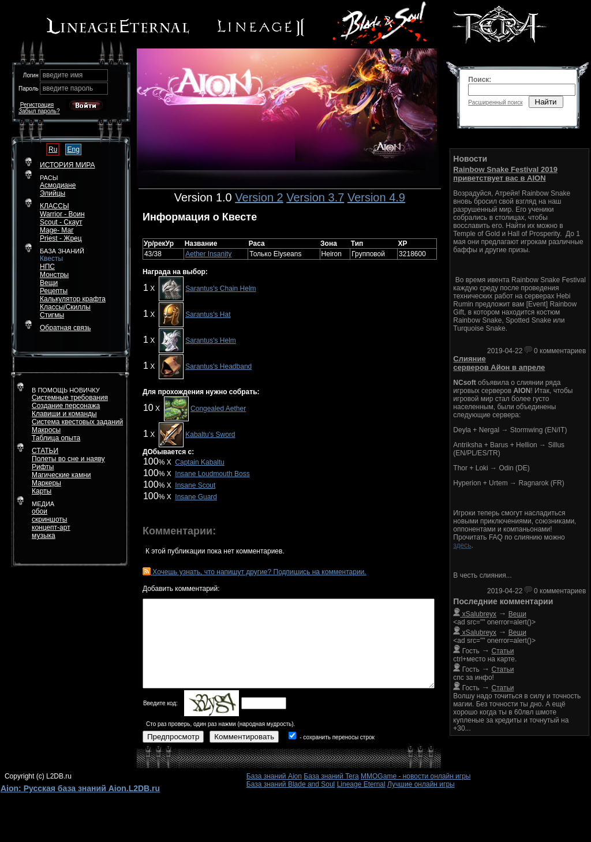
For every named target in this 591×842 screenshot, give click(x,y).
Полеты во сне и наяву (68, 459)
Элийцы (52, 193)
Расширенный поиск (495, 102)
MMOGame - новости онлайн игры (415, 776)
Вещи (49, 283)
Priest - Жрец (61, 238)
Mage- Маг (57, 230)
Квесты (51, 259)
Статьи (503, 651)
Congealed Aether (218, 409)
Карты (41, 491)
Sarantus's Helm (210, 340)
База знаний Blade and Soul (290, 784)
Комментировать (244, 736)
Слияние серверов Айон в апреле (499, 363)
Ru (52, 149)
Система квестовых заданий (77, 422)
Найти (546, 102)
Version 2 (259, 197)
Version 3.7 (315, 197)
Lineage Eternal (361, 784)
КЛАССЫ (54, 206)
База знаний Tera (331, 776)
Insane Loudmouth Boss (212, 474)
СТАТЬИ (45, 451)
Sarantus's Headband (218, 366)
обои (39, 511)
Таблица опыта (56, 438)
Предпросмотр (173, 736)
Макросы (46, 430)
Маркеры (46, 483)
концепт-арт (51, 527)
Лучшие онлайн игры (421, 784)
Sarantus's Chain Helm (220, 289)
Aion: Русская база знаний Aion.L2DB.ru (80, 788)
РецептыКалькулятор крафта (73, 295)
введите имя (63, 75)
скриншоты (49, 519)
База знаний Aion (274, 776)
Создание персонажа (66, 406)
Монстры (54, 275)
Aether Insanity (208, 254)
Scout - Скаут (61, 222)
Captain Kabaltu (199, 462)
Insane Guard (196, 497)
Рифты (43, 467)
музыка (43, 536)
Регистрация (37, 105)
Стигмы (52, 315)
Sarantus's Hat (207, 314)
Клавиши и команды (64, 414)
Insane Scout (195, 485)
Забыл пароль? (39, 111)
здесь (462, 545)
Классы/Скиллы (65, 307)
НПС (47, 267)
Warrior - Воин (62, 214)
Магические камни (61, 475)
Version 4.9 (376, 197)
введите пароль (68, 88)
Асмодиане (58, 185)
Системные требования (70, 398)
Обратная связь (65, 328)
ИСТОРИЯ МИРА (67, 165)
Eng (73, 149)
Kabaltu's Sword (210, 435)
